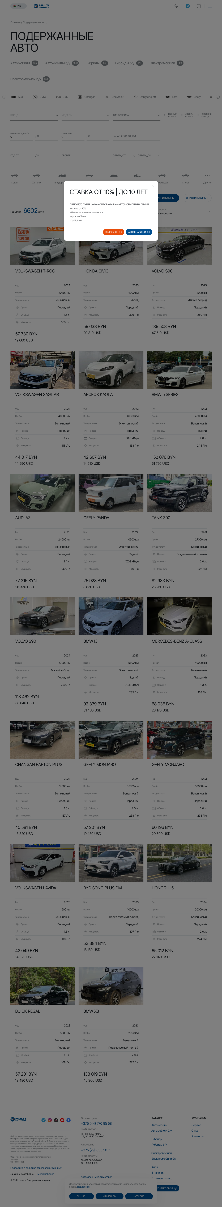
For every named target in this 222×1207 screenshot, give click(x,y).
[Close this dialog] (153, 186)
